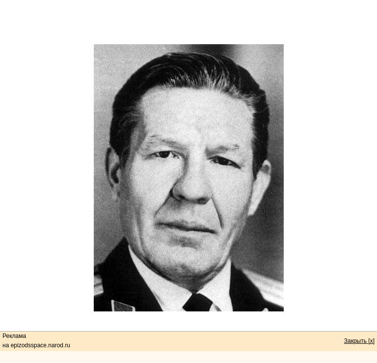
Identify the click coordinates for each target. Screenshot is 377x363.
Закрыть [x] (359, 340)
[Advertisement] (188, 22)
